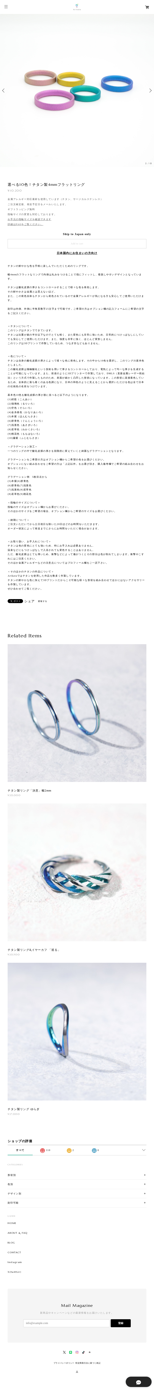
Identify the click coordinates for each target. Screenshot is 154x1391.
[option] (77, 90)
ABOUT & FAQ (17, 1233)
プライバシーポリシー (64, 1363)
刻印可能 (13, 1202)
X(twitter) (14, 1272)
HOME (12, 1223)
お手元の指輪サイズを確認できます (29, 219)
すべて (20, 1150)
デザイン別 (14, 1193)
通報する (42, 601)
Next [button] (150, 91)
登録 (120, 1323)
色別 (10, 1184)
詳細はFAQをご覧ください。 (25, 224)
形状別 (12, 1174)
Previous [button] (4, 91)
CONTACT (14, 1252)
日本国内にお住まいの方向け (77, 253)
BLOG (11, 1242)
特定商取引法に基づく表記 (87, 1363)
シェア (29, 601)
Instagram (15, 1262)
